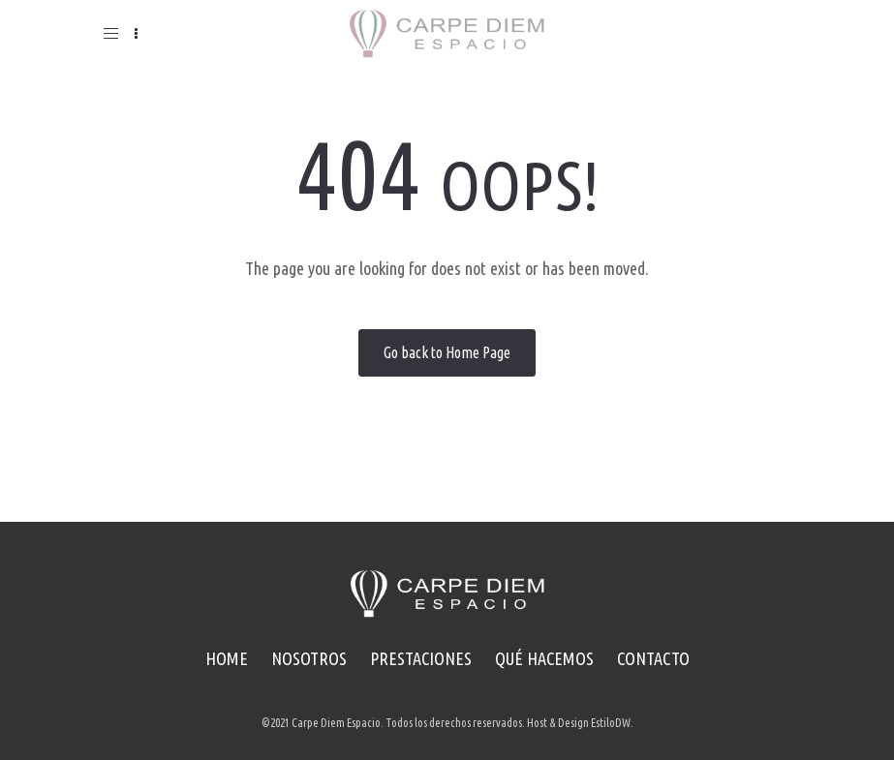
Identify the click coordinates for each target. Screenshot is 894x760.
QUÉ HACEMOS (544, 658)
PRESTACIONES (421, 658)
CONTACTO (653, 658)
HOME (226, 658)
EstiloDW (611, 722)
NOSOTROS (309, 658)
